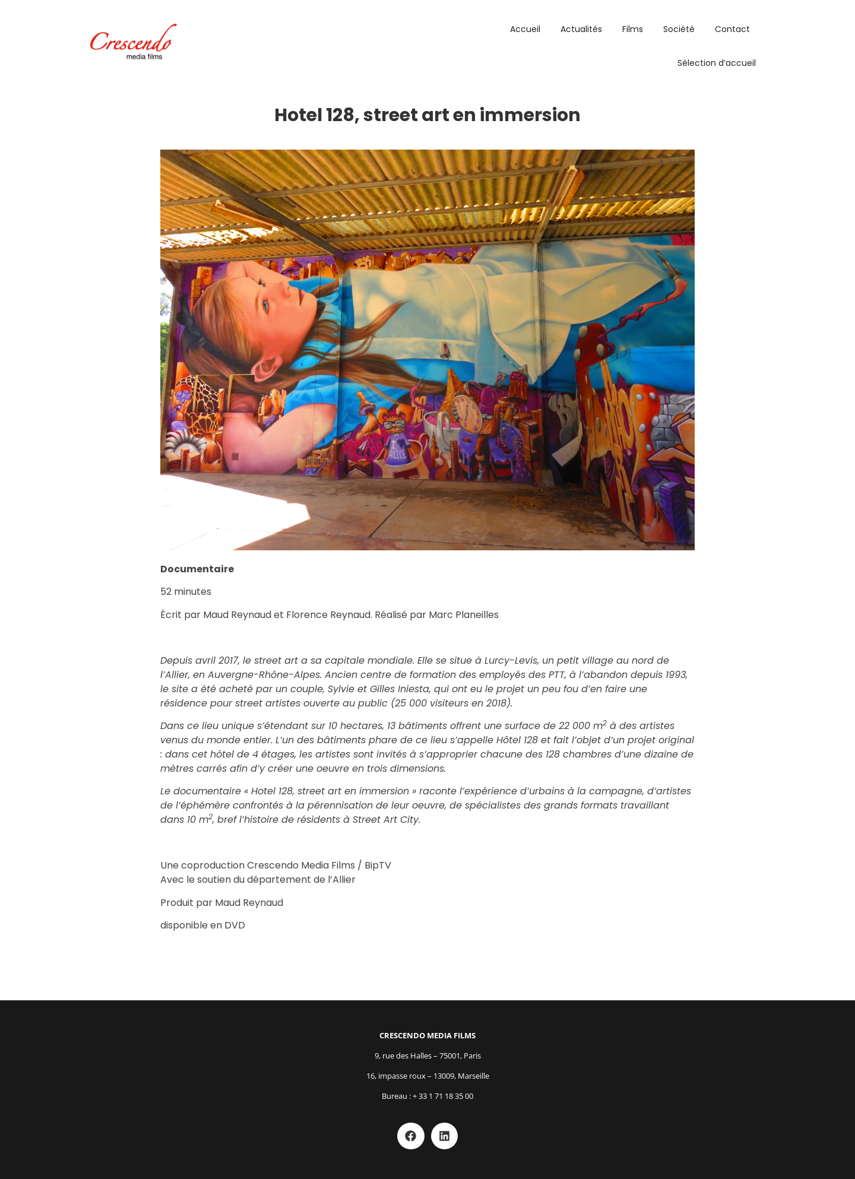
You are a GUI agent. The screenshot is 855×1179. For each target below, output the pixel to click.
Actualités (581, 29)
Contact (732, 29)
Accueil (525, 29)
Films (632, 29)
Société (679, 29)
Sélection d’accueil (716, 63)
